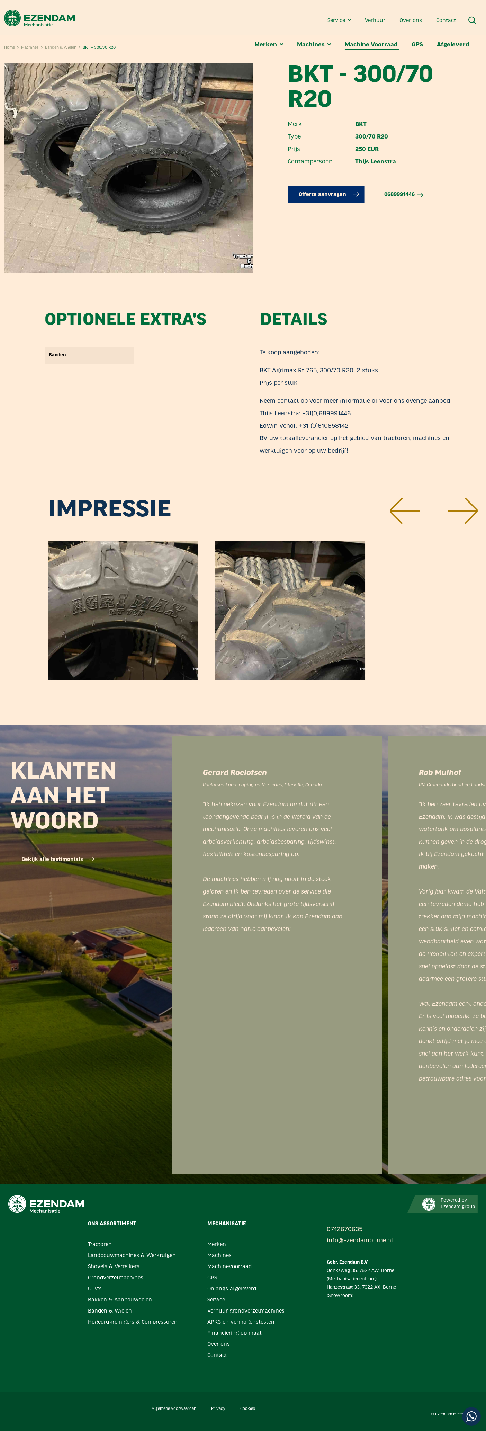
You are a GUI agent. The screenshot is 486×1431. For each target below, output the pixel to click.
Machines (314, 45)
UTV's (95, 1289)
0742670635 (344, 1229)
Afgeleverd (453, 45)
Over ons (411, 21)
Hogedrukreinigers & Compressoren (133, 1322)
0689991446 (403, 194)
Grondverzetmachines (115, 1278)
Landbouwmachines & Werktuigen (132, 1256)
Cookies (247, 1409)
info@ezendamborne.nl (360, 1240)
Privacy (218, 1409)
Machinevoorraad (229, 1267)
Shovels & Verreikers (114, 1267)
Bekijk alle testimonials (57, 859)
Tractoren (100, 1244)
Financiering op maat (234, 1333)
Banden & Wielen (110, 1311)
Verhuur (376, 21)
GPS (418, 45)
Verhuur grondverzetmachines (246, 1311)
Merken (269, 45)
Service (339, 21)
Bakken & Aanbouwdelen (120, 1300)
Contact (446, 21)
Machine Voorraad (372, 45)
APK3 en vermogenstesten (240, 1322)
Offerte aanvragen (329, 194)
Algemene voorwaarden (174, 1409)
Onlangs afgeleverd (231, 1289)
